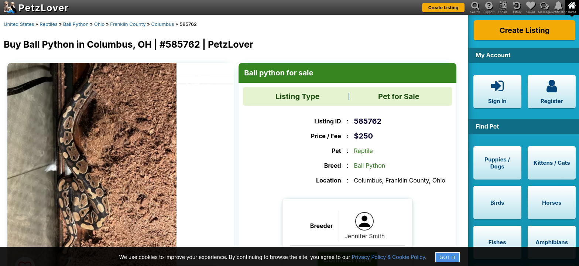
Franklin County (127, 24)
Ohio (99, 24)
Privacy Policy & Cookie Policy (388, 257)
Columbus (162, 24)
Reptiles (49, 24)
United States (19, 24)
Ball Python (76, 24)
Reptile (363, 150)
